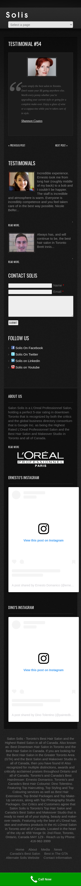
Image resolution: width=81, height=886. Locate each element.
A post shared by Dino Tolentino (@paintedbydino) (45, 715)
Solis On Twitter (24, 354)
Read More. (14, 225)
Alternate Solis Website (23, 857)
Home (20, 849)
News (58, 849)
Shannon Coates (32, 121)
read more (13, 447)
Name (58, 285)
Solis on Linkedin (25, 361)
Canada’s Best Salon (25, 853)
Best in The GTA (56, 853)
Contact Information (58, 857)
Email (58, 291)
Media (45, 849)
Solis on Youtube (25, 367)
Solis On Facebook (27, 348)
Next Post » (61, 145)
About (33, 849)
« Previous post (16, 145)
